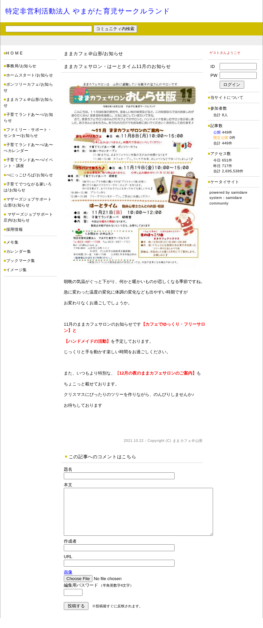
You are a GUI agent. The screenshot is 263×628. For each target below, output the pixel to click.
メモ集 (12, 242)
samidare (239, 192)
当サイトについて (227, 97)
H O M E (14, 53)
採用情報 (14, 229)
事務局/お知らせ (21, 66)
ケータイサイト (224, 182)
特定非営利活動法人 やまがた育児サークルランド (87, 11)
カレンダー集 (18, 251)
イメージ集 (16, 270)
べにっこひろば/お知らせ (29, 175)
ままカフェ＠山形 (188, 441)
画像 (68, 581)
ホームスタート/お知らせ (29, 75)
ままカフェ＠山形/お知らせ (93, 53)
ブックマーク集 (20, 260)
